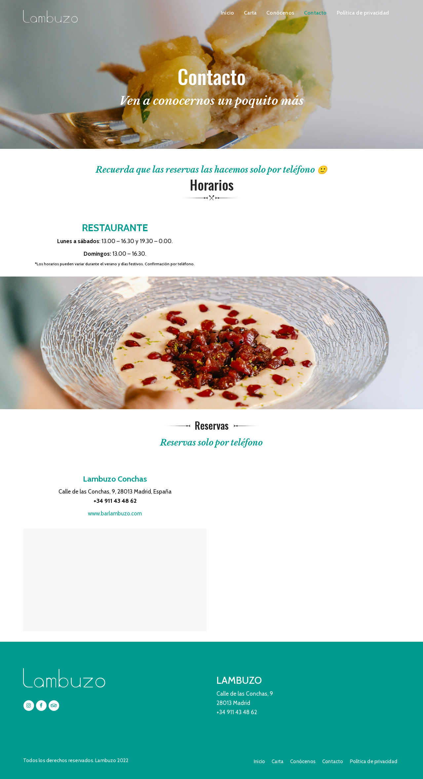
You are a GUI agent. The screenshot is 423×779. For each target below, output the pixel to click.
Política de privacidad (363, 13)
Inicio (227, 13)
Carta (250, 13)
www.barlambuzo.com (115, 513)
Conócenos (280, 13)
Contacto (315, 13)
